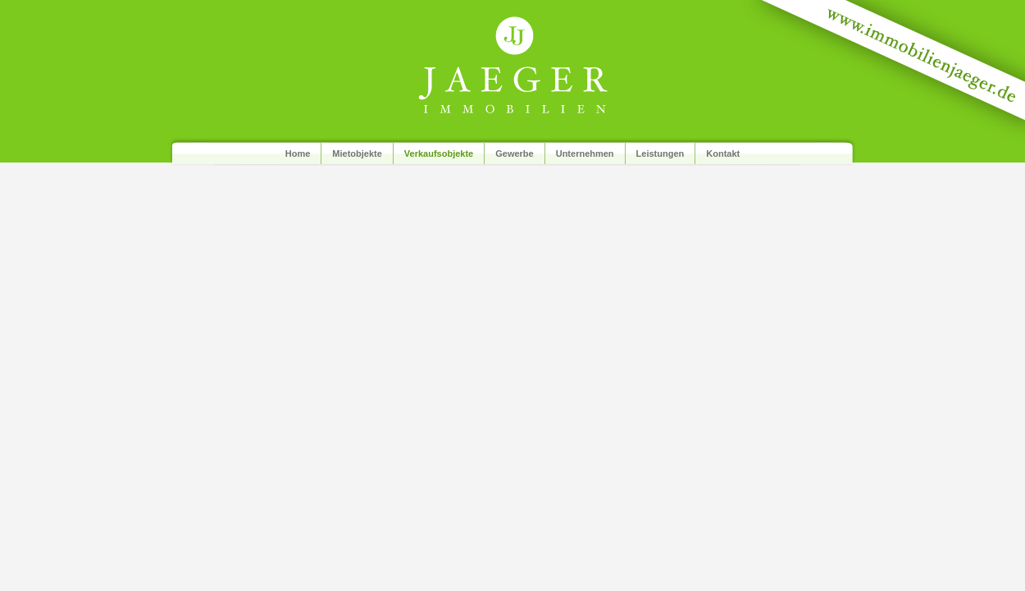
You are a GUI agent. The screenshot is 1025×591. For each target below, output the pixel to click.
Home (298, 153)
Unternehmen (585, 153)
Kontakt (723, 153)
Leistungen (660, 153)
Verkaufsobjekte (438, 153)
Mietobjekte (357, 153)
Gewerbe (514, 153)
